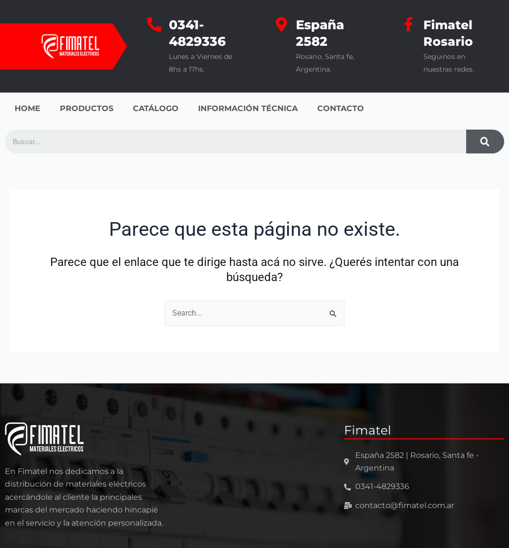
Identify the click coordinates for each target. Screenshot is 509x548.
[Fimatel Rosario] (408, 24)
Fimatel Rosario (448, 33)
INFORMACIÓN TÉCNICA (248, 108)
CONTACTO (340, 108)
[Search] (485, 141)
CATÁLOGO (156, 108)
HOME (27, 108)
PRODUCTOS (86, 108)
